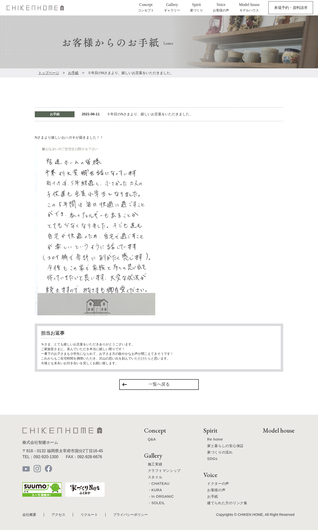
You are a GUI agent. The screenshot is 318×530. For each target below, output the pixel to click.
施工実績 (155, 464)
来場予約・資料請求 (291, 7)
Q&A (152, 439)
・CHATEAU (158, 484)
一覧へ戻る (159, 384)
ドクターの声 (218, 484)
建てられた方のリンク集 (227, 503)
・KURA (155, 490)
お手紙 (73, 73)
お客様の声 (216, 490)
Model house (279, 430)
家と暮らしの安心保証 (225, 446)
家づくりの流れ (220, 452)
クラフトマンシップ (164, 471)
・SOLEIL (156, 503)
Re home (215, 439)
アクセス (58, 515)
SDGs (212, 459)
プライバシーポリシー (130, 515)
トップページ (48, 73)
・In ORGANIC (161, 496)
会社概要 (29, 515)
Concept (155, 430)
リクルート (89, 515)
